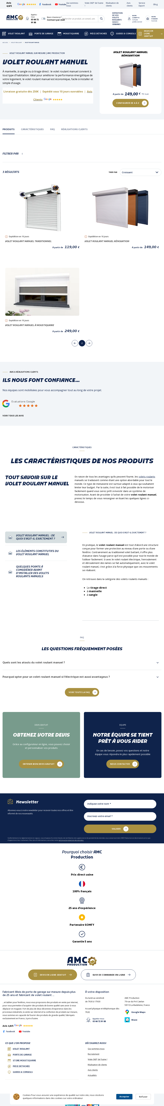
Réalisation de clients (97, 1064)
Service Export (142, 4)
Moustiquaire (68, 34)
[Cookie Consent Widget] (82, 1096)
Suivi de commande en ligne (109, 974)
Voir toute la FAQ (79, 692)
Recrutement (93, 1054)
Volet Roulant (13, 34)
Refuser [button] (143, 1096)
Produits (9, 129)
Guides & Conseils (123, 34)
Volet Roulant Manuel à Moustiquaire (29, 325)
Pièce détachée (95, 34)
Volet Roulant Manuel (32, 42)
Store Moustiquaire (22, 1060)
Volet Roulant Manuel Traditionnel (28, 241)
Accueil (5, 42)
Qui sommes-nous (96, 1048)
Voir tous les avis (13, 416)
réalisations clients (74, 129)
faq (52, 129)
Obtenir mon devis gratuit (39, 764)
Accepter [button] (124, 1096)
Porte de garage (41, 34)
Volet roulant (19, 1049)
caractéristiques (32, 129)
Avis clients (129, 4)
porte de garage (20, 1054)
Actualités (92, 1075)
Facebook (45, 4)
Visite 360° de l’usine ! (97, 1059)
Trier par (113, 172)
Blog (155, 4)
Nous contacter (120, 764)
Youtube (60, 4)
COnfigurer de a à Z (127, 103)
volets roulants (147, 476)
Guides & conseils (20, 1072)
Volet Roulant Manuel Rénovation (107, 241)
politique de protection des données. (71, 840)
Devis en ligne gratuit (53, 974)
